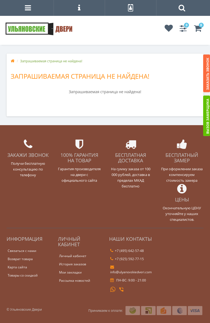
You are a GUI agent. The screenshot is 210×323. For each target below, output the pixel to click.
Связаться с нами (22, 250)
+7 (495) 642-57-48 (127, 250)
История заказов (72, 264)
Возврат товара (20, 259)
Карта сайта (17, 267)
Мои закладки (70, 272)
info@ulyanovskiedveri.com (131, 269)
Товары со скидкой (23, 275)
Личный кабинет (72, 256)
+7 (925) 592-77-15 (127, 259)
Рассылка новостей (74, 280)
